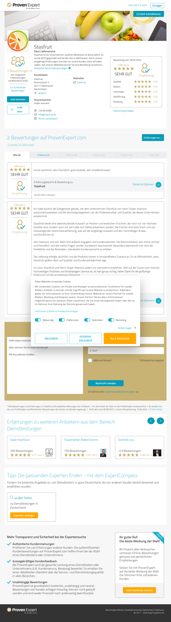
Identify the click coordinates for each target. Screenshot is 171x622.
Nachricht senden (106, 383)
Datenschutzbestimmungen (63, 311)
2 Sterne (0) (126, 155)
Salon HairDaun (20, 440)
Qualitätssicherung (133, 609)
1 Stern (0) (153, 155)
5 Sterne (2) (43, 155)
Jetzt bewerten (18, 99)
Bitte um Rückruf (102, 360)
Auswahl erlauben (85, 338)
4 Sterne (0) (71, 155)
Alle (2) (17, 155)
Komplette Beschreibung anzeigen (52, 68)
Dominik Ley (126, 440)
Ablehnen (51, 338)
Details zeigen (125, 327)
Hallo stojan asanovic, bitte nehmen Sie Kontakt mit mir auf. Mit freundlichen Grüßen (45, 365)
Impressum (41, 311)
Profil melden (156, 409)
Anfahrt (42, 93)
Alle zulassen (119, 338)
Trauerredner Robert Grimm (81, 440)
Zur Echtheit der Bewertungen (18, 89)
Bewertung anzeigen (124, 110)
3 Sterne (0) (99, 155)
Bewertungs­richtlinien (115, 609)
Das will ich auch (138, 5)
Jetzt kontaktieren (149, 14)
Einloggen (157, 5)
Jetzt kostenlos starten (139, 590)
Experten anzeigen (24, 515)
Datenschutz (148, 609)
